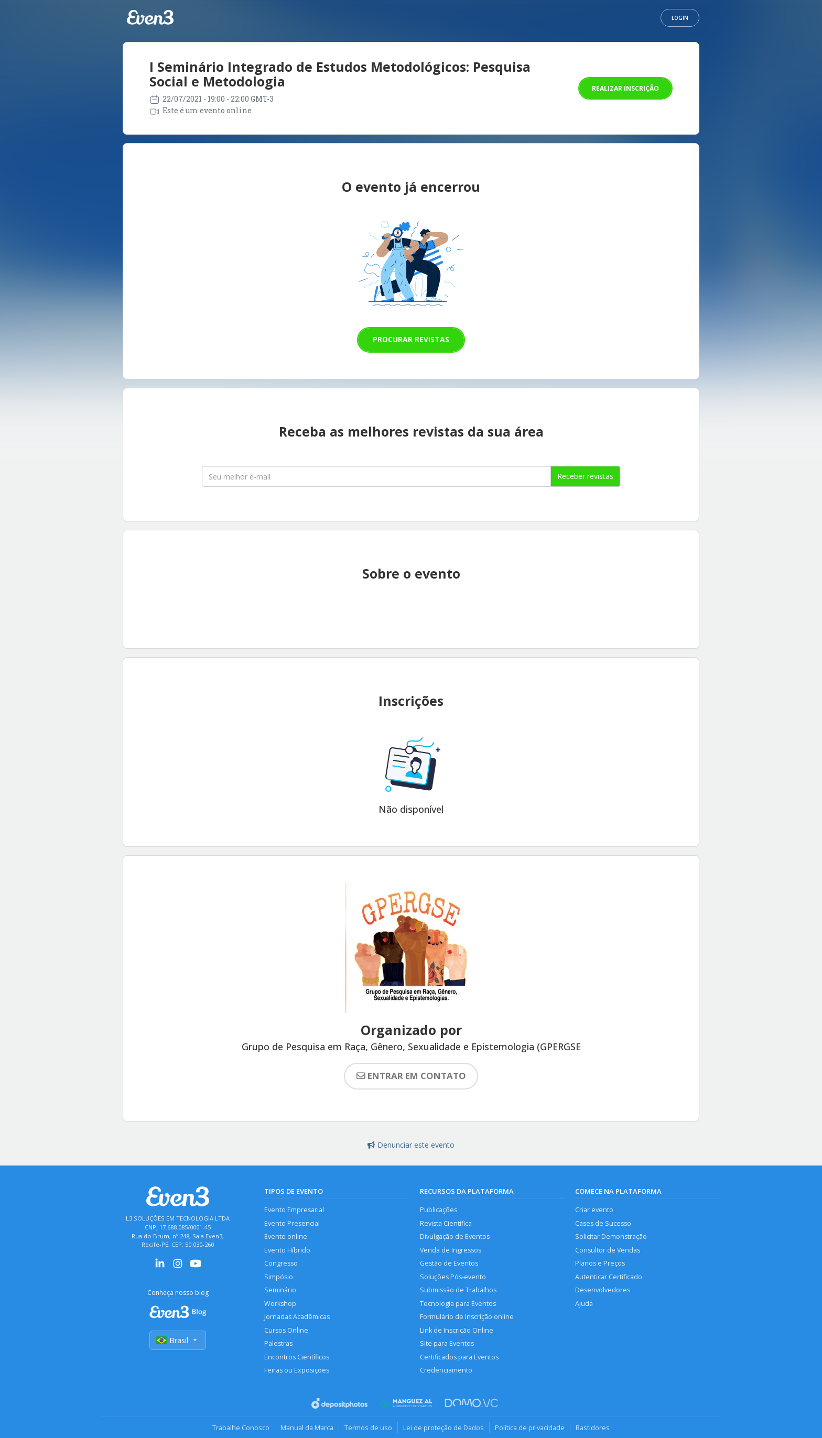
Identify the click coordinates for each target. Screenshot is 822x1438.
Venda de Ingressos (450, 1250)
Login (680, 17)
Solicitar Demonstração (611, 1236)
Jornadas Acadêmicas (297, 1316)
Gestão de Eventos (449, 1263)
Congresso (281, 1263)
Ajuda (584, 1303)
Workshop (280, 1303)
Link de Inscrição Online (456, 1330)
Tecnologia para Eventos (458, 1303)
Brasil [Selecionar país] (177, 1340)
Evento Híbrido (287, 1250)
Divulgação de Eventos (455, 1236)
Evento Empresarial (294, 1209)
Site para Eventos (447, 1343)
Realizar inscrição (625, 88)
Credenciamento (446, 1370)
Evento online (285, 1236)
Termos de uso (368, 1427)
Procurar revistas (411, 339)
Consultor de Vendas (607, 1250)
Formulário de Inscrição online (467, 1316)
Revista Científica (446, 1223)
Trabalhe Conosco (240, 1427)
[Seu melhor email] (376, 476)
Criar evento (594, 1209)
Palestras (278, 1343)
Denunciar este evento (411, 1145)
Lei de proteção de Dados (443, 1427)
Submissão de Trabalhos (458, 1290)
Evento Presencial (292, 1223)
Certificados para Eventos (459, 1357)
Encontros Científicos (296, 1357)
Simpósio (278, 1276)
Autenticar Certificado (608, 1276)
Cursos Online (286, 1330)
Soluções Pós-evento (453, 1276)
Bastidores (593, 1427)
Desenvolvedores (602, 1290)
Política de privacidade (530, 1427)
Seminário (280, 1290)
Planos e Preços (600, 1263)
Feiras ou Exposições (296, 1370)
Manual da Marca (306, 1427)
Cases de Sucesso (603, 1223)
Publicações (438, 1209)
